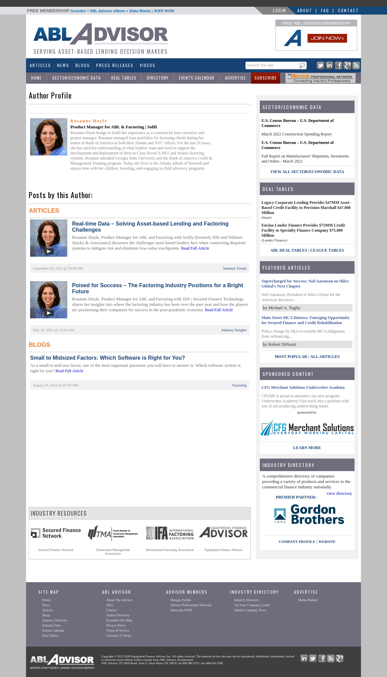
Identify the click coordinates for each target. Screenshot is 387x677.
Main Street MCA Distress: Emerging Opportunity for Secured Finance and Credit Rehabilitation (305, 320)
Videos (148, 65)
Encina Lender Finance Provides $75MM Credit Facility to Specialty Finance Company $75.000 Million (303, 230)
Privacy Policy (116, 625)
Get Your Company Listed (252, 605)
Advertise (235, 78)
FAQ (325, 10)
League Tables (327, 250)
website (327, 542)
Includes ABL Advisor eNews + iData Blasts (101, 11)
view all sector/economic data (307, 171)
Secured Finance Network (55, 550)
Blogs (82, 65)
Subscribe (265, 78)
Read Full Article (195, 248)
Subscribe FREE (181, 610)
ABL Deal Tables (288, 250)
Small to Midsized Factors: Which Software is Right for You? (107, 358)
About (304, 10)
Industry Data (51, 625)
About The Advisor (119, 600)
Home (36, 78)
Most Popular (291, 356)
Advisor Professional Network (190, 605)
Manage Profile (180, 600)
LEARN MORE (307, 447)
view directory (339, 493)
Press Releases (115, 65)
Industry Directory (54, 620)
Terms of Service (117, 630)
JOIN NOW (164, 10)
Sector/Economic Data (76, 78)
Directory (157, 78)
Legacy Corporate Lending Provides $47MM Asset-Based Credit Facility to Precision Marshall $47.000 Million (305, 207)
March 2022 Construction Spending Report (296, 134)
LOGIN (279, 10)
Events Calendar (196, 78)
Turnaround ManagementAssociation (113, 551)
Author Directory (118, 615)
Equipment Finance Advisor (224, 550)
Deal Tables (123, 78)
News (63, 65)
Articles (40, 65)
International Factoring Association (170, 550)
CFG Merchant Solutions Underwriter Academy (303, 387)
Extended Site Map (119, 620)
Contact (348, 10)
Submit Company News (250, 610)
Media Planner (308, 600)
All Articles (325, 356)
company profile (297, 542)
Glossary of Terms (118, 635)
